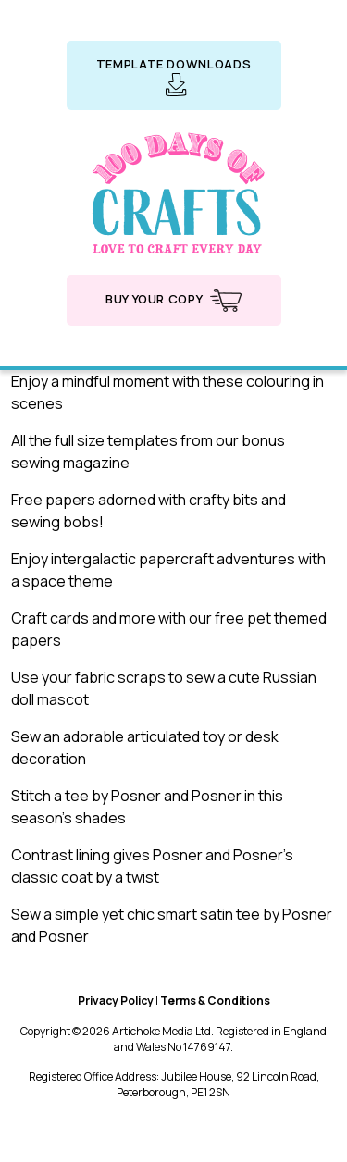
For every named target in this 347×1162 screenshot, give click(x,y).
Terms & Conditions (215, 1000)
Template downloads (174, 76)
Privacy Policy (116, 1000)
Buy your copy (173, 300)
